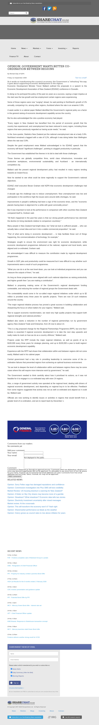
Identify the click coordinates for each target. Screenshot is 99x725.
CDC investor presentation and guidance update (23, 589)
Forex (49, 48)
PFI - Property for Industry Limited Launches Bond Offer (26, 574)
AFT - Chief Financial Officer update (19, 613)
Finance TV (13, 56)
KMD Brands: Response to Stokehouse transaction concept (27, 621)
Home (13, 48)
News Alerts (16, 669)
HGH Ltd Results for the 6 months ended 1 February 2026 (26, 581)
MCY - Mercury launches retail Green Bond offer (23, 629)
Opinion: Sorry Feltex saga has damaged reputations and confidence (35, 485)
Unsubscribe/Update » (16, 688)
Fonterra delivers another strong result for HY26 (23, 637)
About (26, 56)
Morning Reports (17, 676)
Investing (62, 48)
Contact (37, 56)
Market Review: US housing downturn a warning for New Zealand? (35, 491)
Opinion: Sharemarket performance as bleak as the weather (32, 510)
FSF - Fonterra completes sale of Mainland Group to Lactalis (27, 558)
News (24, 48)
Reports (76, 48)
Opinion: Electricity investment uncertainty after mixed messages (34, 500)
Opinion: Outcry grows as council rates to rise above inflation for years (36, 513)
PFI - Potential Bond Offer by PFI (18, 597)
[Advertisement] (47, 413)
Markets (37, 48)
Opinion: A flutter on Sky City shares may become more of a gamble (35, 494)
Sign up (16, 683)
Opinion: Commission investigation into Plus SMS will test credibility (35, 488)
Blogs (32, 711)
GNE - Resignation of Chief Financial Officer (22, 566)
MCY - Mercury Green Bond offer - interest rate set (24, 605)
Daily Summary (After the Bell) (22, 672)
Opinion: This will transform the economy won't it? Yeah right (32, 507)
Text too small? (81, 78)
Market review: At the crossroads (21, 503)
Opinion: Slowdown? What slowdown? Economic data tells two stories (36, 497)
